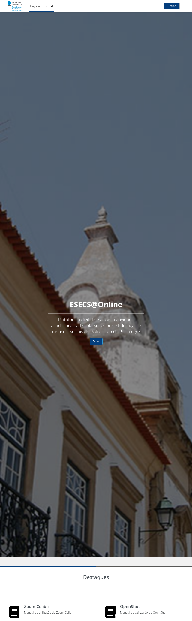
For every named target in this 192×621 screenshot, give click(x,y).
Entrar (172, 6)
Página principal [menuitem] (41, 6)
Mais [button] (96, 341)
